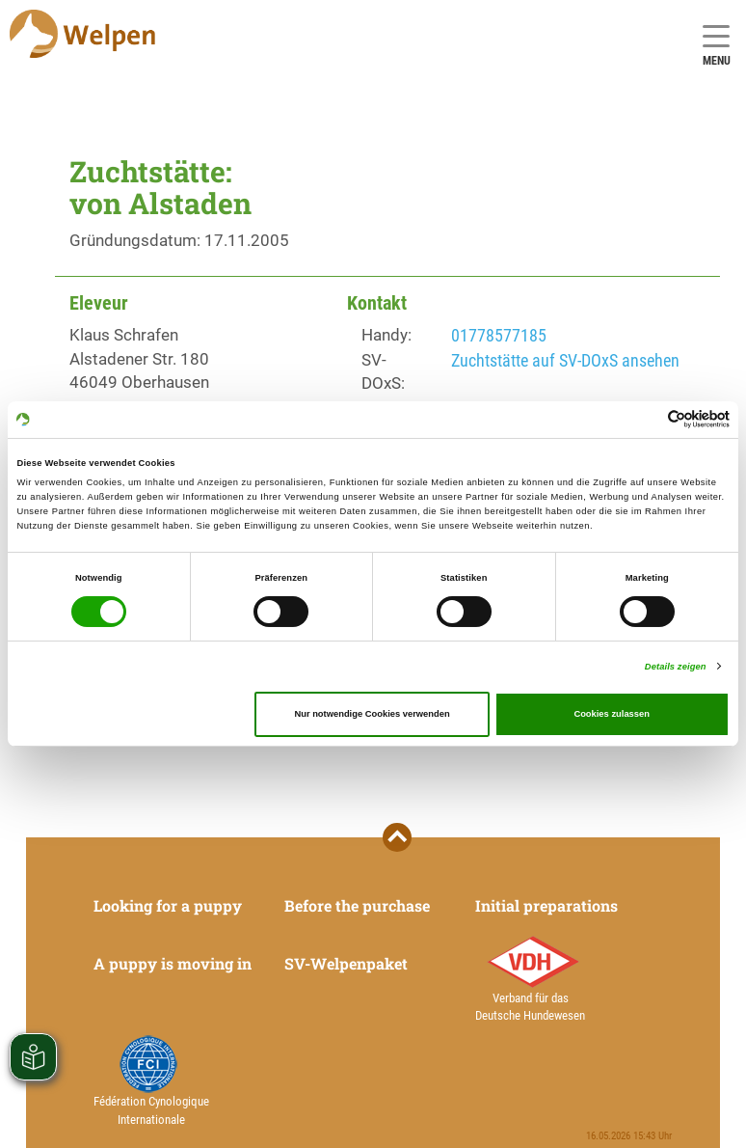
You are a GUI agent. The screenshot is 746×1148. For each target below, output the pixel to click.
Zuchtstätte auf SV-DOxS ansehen (565, 360)
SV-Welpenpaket (346, 963)
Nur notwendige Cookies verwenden (371, 714)
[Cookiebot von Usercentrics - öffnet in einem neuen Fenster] (645, 419)
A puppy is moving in (172, 963)
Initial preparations (546, 905)
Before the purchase (357, 905)
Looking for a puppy (167, 905)
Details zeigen (675, 666)
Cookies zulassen (611, 714)
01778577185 (498, 335)
